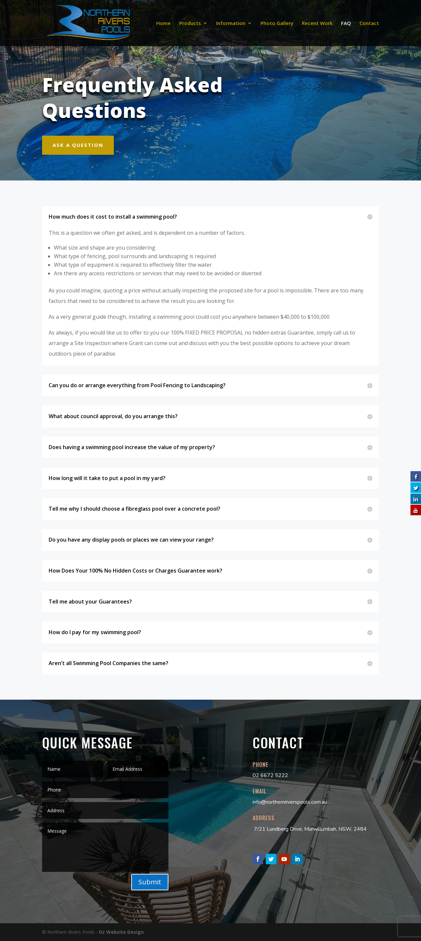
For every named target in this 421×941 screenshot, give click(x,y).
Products (190, 23)
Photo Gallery (276, 23)
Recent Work (317, 23)
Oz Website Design (121, 932)
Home (163, 23)
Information (230, 23)
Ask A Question (78, 145)
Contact (369, 23)
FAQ (346, 23)
